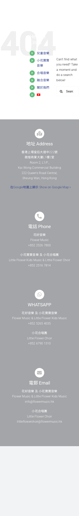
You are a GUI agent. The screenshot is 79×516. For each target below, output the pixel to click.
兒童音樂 (43, 53)
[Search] (61, 91)
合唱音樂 (43, 73)
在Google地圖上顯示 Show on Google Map (39, 187)
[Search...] (67, 91)
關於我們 (43, 87)
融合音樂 (43, 80)
